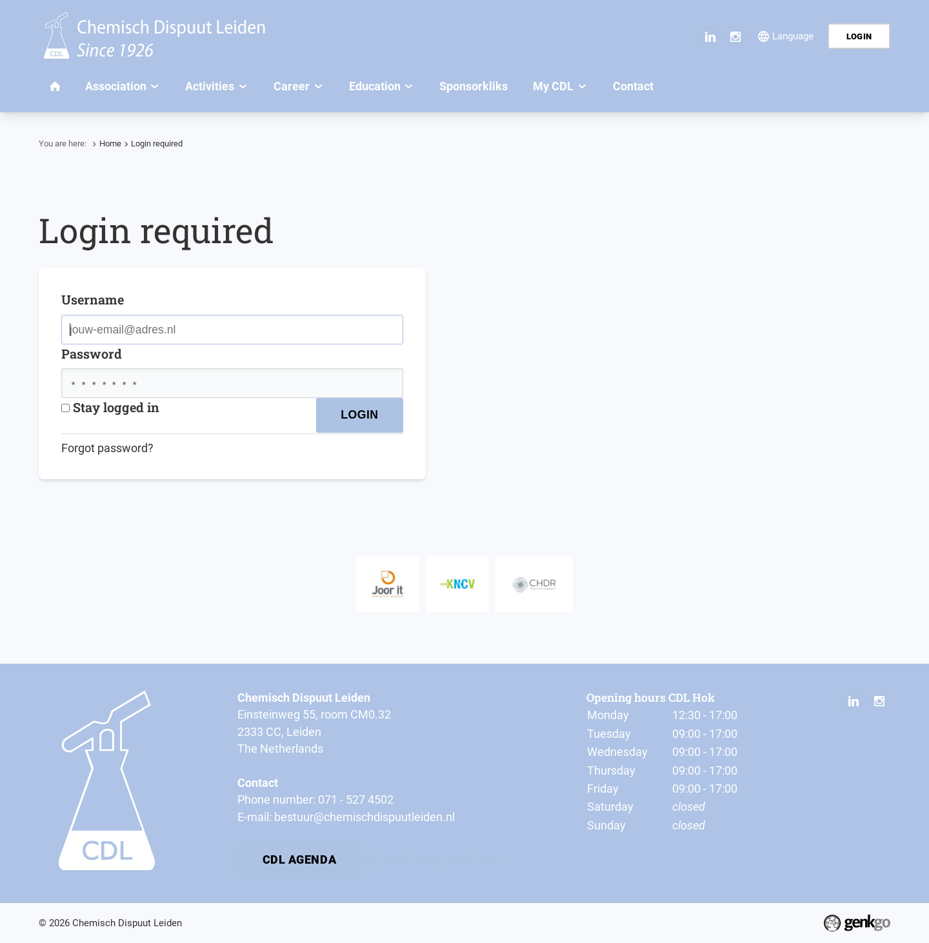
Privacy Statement (453, 859)
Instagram (735, 36)
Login (859, 36)
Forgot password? (107, 448)
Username (92, 299)
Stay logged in (110, 407)
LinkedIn (710, 36)
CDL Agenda (300, 859)
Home (110, 143)
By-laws (383, 859)
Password (91, 353)
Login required (157, 143)
